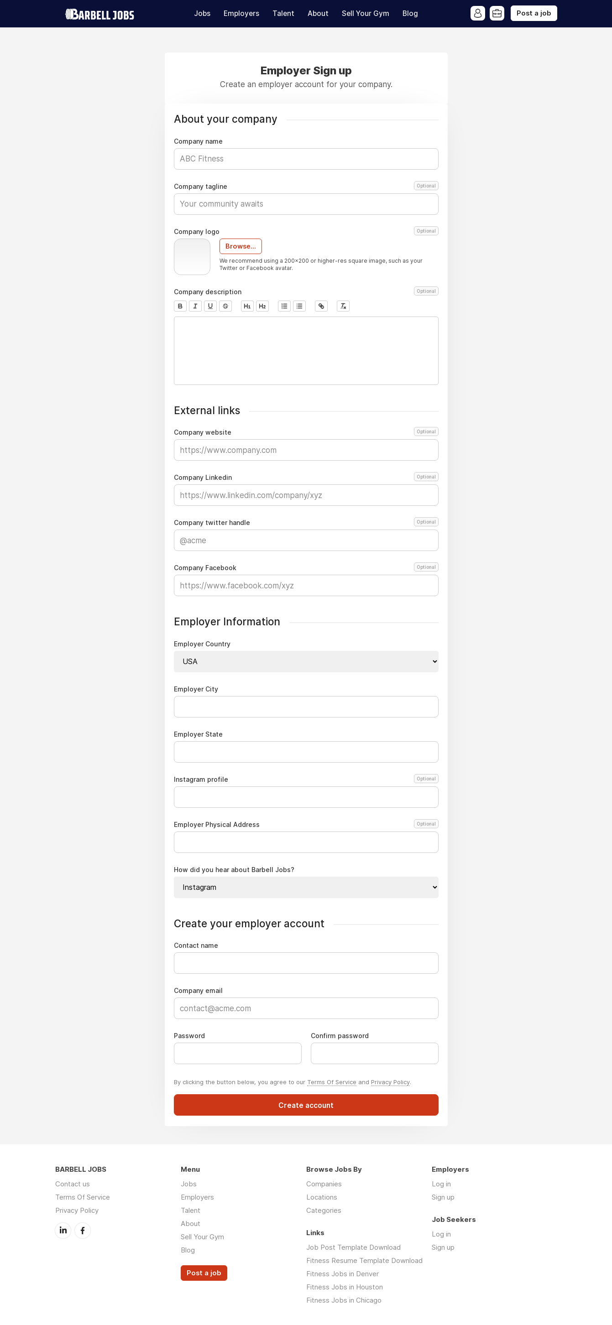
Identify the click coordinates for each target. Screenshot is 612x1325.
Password (189, 1036)
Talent (283, 13)
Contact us (72, 1184)
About (318, 13)
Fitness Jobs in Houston (344, 1287)
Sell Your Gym (365, 13)
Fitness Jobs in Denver (342, 1273)
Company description (306, 292)
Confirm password (340, 1036)
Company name (198, 141)
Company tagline (306, 186)
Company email (198, 990)
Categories (323, 1210)
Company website (306, 432)
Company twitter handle (306, 523)
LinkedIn (63, 1230)
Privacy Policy (390, 1082)
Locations (321, 1197)
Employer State (198, 734)
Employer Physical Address (305, 824)
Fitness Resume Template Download (364, 1260)
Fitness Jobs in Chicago (344, 1300)
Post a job (534, 13)
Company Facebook (306, 568)
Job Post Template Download (353, 1247)
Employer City (196, 689)
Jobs (202, 13)
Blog (410, 13)
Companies (324, 1184)
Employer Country (202, 644)
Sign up (443, 1197)
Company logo (306, 232)
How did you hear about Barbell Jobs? (234, 870)
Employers (241, 13)
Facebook (82, 1230)
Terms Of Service (331, 1082)
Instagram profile (305, 779)
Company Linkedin (306, 477)
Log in (441, 1184)
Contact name (196, 945)
